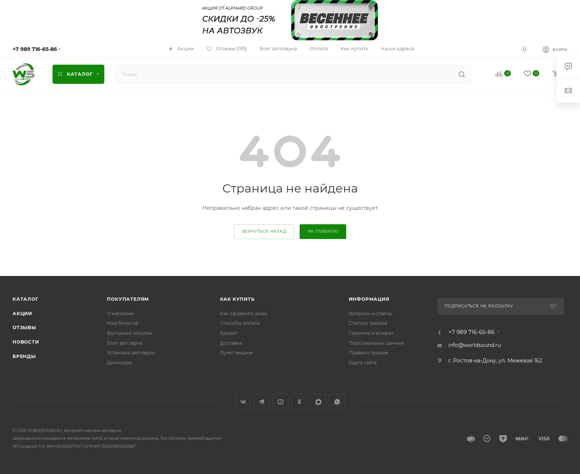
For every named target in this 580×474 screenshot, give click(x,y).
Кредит (228, 333)
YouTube (281, 402)
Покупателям (128, 299)
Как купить (237, 299)
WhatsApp (337, 402)
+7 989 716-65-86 (35, 49)
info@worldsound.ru (474, 345)
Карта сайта (363, 362)
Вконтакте (243, 402)
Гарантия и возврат (371, 333)
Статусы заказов (368, 323)
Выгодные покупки (129, 333)
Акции (22, 313)
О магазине (120, 313)
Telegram (262, 402)
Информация (369, 299)
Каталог (25, 299)
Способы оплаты (240, 323)
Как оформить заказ (243, 313)
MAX (318, 402)
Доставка (231, 343)
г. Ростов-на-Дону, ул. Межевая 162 (495, 360)
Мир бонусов (122, 323)
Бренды (24, 356)
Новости (26, 342)
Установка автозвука (131, 352)
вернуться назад (264, 231)
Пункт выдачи (236, 352)
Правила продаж (368, 352)
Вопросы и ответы (370, 313)
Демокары (119, 362)
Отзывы (24, 327)
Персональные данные (376, 343)
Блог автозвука (124, 343)
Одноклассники (299, 402)
